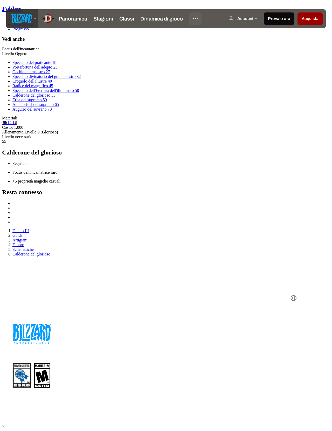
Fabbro (12, 8)
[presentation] (22, 18)
